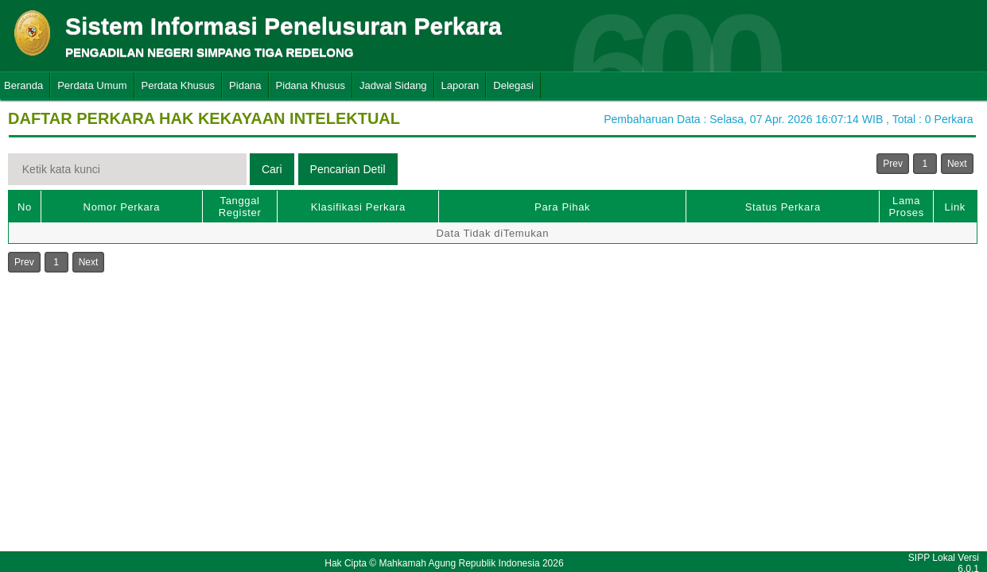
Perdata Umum (91, 85)
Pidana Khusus (310, 85)
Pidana (245, 85)
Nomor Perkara (122, 207)
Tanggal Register (240, 206)
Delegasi (513, 85)
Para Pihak (562, 207)
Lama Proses (905, 206)
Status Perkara (783, 207)
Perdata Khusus (179, 85)
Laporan (460, 85)
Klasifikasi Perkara (358, 207)
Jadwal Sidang (393, 85)
